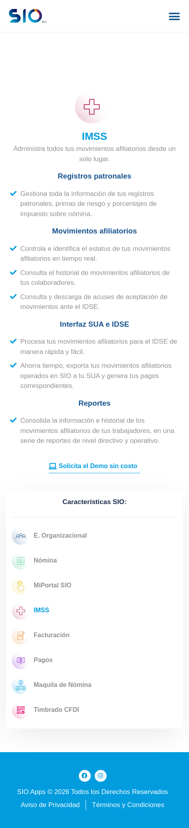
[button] (174, 16)
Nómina (34, 561)
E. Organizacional (49, 536)
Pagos (32, 660)
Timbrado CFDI (45, 710)
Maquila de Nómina (52, 685)
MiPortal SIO (41, 586)
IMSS (30, 610)
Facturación (41, 635)
